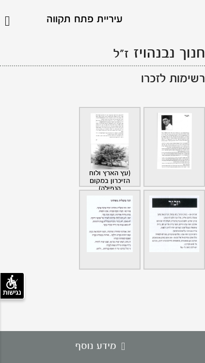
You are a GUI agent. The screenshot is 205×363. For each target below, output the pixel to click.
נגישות (12, 285)
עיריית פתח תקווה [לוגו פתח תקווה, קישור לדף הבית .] (85, 20)
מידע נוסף (102, 346)
